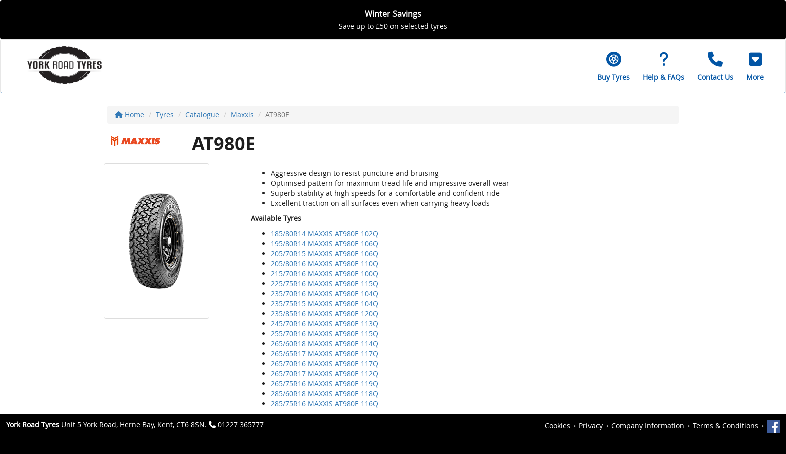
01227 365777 (241, 424)
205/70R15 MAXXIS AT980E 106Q (324, 253)
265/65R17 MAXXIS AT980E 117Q (324, 353)
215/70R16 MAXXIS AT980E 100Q (324, 273)
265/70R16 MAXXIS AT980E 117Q (324, 363)
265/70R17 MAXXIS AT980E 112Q (324, 373)
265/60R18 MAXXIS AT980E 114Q (324, 343)
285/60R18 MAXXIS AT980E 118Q (324, 393)
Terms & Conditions (725, 425)
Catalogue (202, 114)
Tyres (165, 114)
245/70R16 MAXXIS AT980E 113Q (324, 323)
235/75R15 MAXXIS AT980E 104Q (324, 303)
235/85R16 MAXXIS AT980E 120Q (324, 313)
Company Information (647, 425)
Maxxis (242, 114)
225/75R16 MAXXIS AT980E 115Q (324, 283)
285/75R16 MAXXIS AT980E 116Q (324, 403)
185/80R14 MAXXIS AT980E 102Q (324, 233)
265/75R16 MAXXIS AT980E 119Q (324, 383)
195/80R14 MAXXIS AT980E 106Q (324, 243)
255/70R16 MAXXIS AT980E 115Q (324, 333)
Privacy (591, 425)
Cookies (557, 425)
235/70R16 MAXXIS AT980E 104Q (324, 293)
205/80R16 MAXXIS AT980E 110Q (324, 263)
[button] (755, 66)
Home (129, 114)
